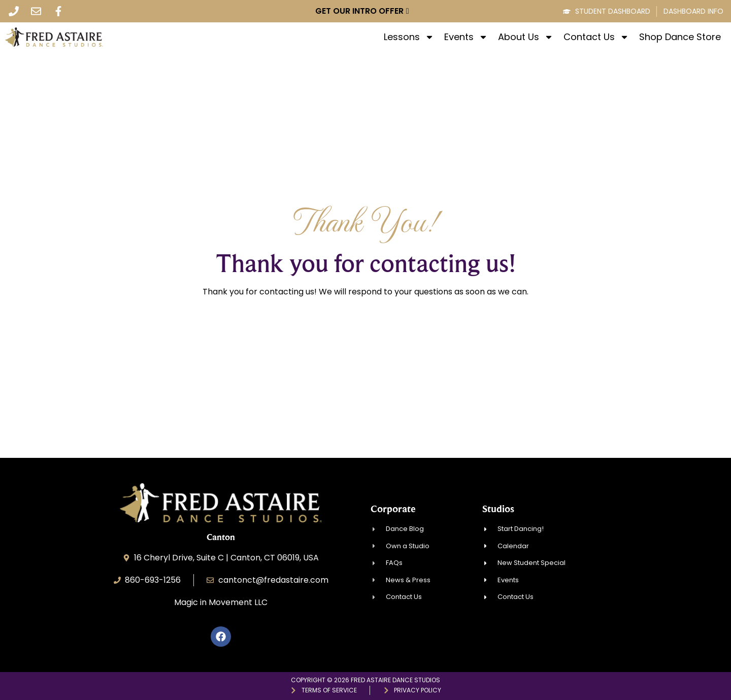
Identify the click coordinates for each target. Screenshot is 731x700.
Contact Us (596, 37)
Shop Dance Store (680, 37)
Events (466, 37)
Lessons (409, 37)
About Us (525, 37)
